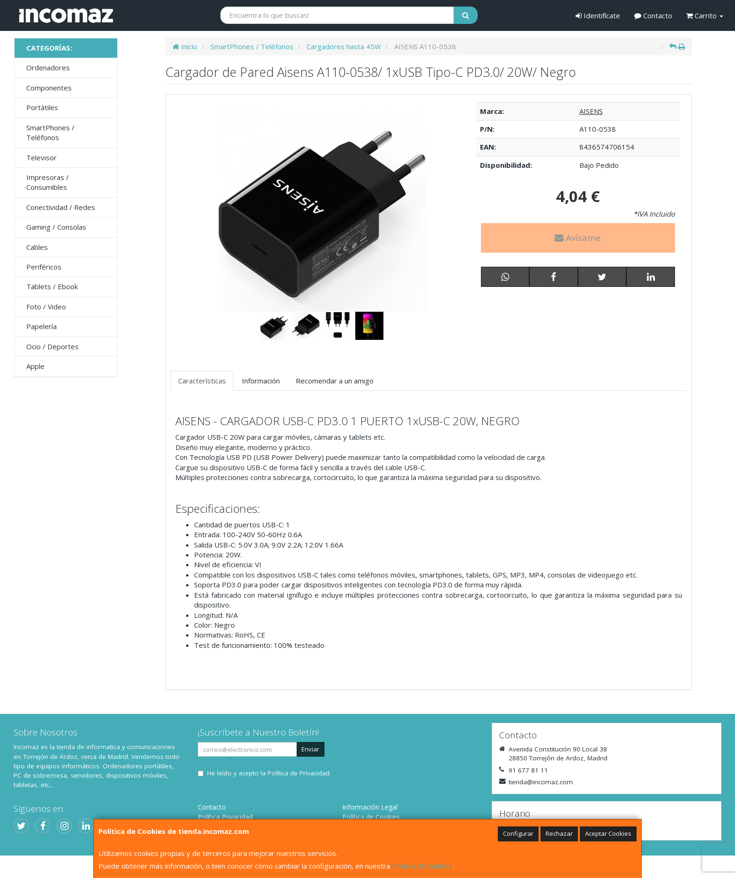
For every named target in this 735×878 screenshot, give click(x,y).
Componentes (49, 87)
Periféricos (43, 266)
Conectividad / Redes (60, 207)
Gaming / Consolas (56, 227)
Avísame (578, 238)
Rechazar (559, 833)
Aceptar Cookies (608, 833)
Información (261, 380)
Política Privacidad (225, 816)
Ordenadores (48, 67)
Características (202, 380)
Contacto (653, 15)
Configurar (518, 833)
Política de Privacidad (299, 773)
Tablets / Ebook (52, 286)
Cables (37, 247)
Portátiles (42, 107)
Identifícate (598, 15)
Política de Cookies (422, 865)
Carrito (704, 15)
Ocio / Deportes (52, 346)
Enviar (310, 749)
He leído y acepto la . (269, 773)
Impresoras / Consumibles (47, 182)
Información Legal (370, 807)
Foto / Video (46, 306)
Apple (35, 366)
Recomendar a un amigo (335, 380)
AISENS (591, 111)
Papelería (41, 326)
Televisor (41, 157)
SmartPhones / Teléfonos (50, 132)
